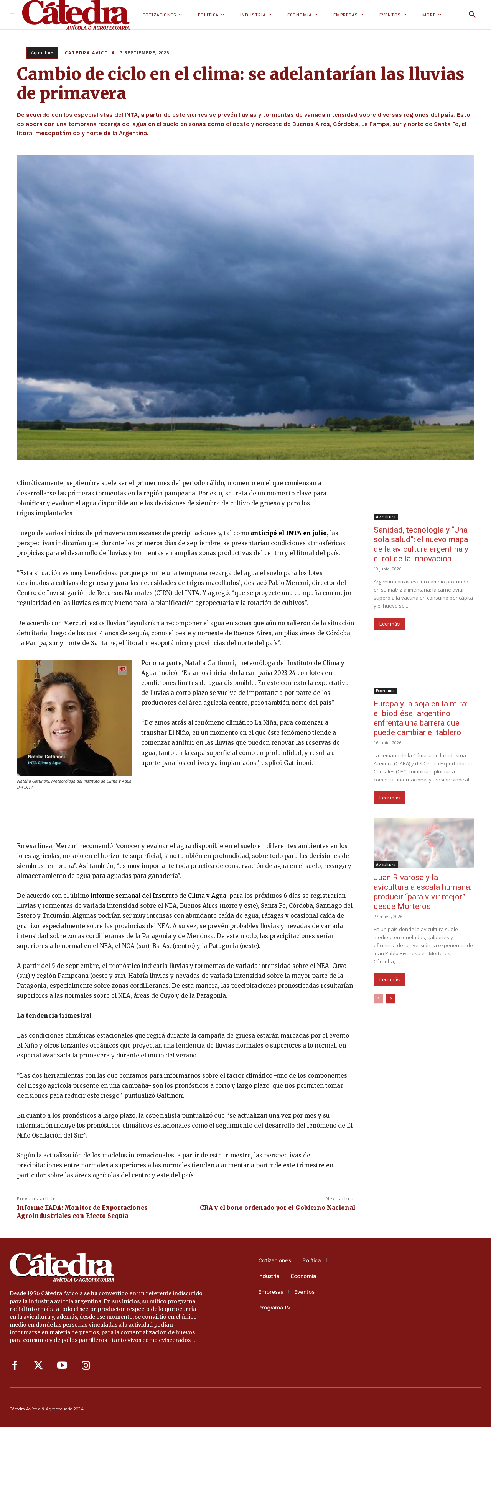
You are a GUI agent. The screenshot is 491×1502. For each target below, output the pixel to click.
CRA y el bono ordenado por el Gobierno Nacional (277, 1207)
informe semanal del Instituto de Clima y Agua (157, 895)
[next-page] (390, 999)
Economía (385, 690)
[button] (472, 15)
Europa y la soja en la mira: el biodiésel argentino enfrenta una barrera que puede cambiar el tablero (421, 718)
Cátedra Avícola (90, 53)
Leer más (389, 624)
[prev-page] (378, 999)
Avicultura (385, 517)
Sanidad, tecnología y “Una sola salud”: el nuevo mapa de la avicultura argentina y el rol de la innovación (421, 544)
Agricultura (42, 53)
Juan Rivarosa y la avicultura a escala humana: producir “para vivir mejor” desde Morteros (422, 892)
